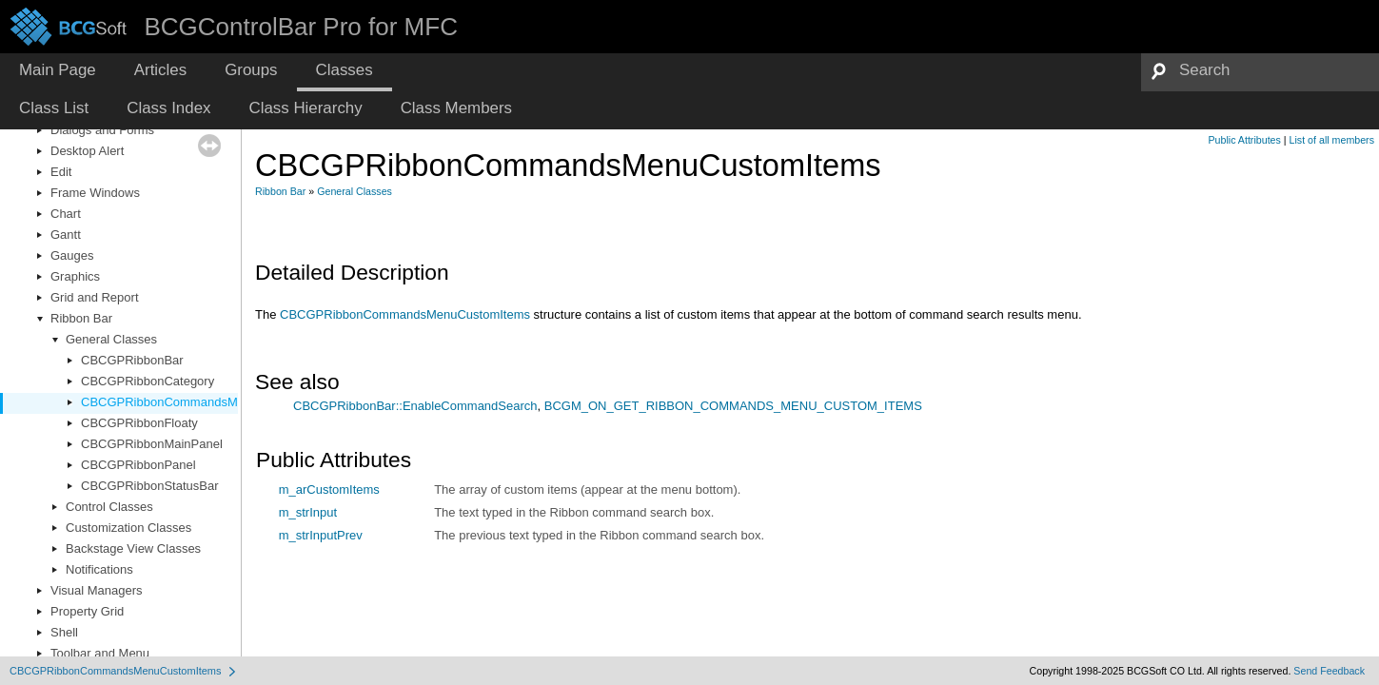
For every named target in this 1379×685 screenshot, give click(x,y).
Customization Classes (128, 527)
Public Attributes (1244, 140)
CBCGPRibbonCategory (147, 381)
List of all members (1332, 140)
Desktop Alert (87, 151)
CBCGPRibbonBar (132, 360)
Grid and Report (94, 297)
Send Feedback (1329, 670)
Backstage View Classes (133, 548)
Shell (64, 632)
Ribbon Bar (81, 318)
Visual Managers (96, 590)
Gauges (72, 255)
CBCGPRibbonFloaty (139, 423)
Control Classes (109, 506)
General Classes (111, 339)
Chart (65, 213)
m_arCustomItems (329, 489)
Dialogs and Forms (102, 130)
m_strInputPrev (321, 535)
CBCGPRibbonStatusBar (150, 486)
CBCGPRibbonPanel (138, 465)
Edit (60, 172)
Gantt (65, 234)
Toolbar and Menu (99, 653)
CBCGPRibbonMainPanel (152, 444)
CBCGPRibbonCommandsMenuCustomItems (206, 402)
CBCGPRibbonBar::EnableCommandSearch (415, 406)
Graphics (75, 276)
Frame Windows (95, 193)
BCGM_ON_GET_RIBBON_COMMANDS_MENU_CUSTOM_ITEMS (733, 406)
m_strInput (308, 512)
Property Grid (87, 611)
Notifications (99, 569)
